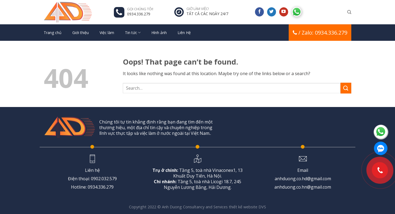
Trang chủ (53, 32)
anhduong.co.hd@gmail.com (303, 179)
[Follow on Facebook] (259, 11)
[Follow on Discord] (296, 11)
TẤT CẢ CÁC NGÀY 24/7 (207, 13)
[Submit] (345, 88)
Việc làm (107, 32)
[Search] (349, 12)
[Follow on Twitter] (271, 11)
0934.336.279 (138, 13)
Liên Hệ (184, 32)
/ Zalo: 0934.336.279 (320, 32)
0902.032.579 (104, 179)
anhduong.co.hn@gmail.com (302, 187)
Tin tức (133, 32)
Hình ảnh (159, 32)
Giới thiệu (80, 32)
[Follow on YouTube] (283, 11)
